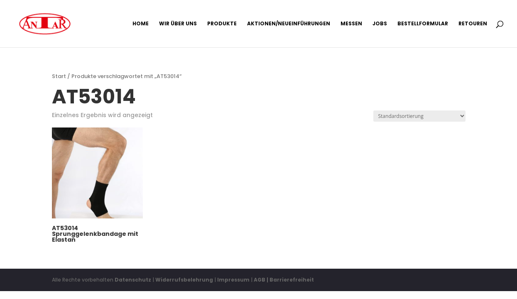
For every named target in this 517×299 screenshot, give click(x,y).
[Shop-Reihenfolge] (419, 116)
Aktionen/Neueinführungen (288, 24)
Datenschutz (133, 279)
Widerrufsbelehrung (184, 279)
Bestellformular (422, 24)
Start (59, 76)
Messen (351, 24)
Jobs (379, 24)
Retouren (472, 24)
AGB (259, 279)
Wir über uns (178, 24)
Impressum (233, 279)
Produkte (222, 24)
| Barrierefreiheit (290, 279)
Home (140, 24)
